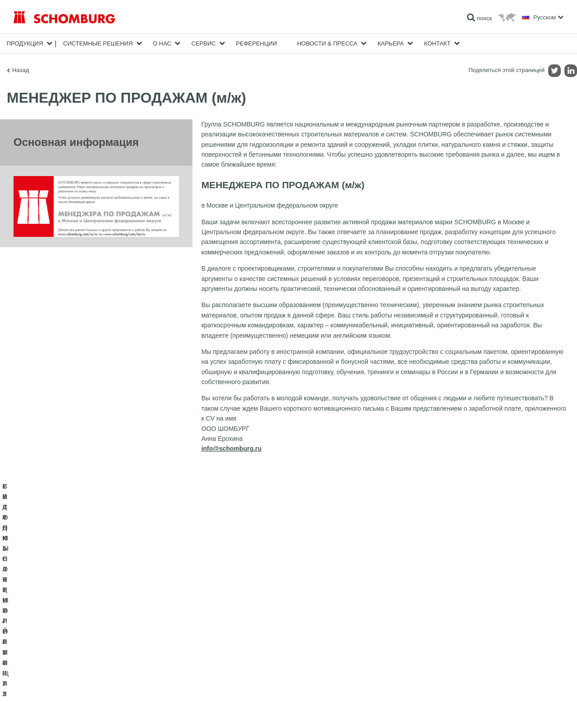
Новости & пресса (327, 43)
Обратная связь (221, 637)
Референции (256, 43)
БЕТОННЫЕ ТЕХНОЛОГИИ (48, 651)
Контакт (437, 43)
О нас (162, 43)
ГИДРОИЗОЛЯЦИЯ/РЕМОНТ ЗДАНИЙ (62, 610)
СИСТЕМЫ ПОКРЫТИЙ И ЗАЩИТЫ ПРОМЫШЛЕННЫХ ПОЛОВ (95, 637)
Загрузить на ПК (221, 623)
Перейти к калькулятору (231, 610)
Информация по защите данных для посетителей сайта (128, 684)
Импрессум (51, 684)
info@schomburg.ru (231, 448)
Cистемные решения (98, 43)
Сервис (204, 43)
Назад (20, 70)
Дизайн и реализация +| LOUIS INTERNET (523, 684)
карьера (390, 43)
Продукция (25, 43)
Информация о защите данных (228, 684)
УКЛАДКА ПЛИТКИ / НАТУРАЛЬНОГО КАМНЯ (71, 623)
